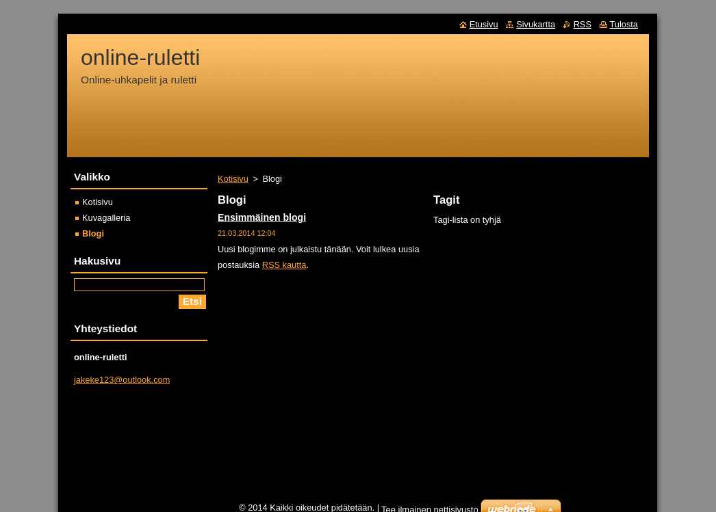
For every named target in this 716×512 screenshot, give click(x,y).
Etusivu (484, 24)
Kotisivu (233, 179)
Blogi (93, 233)
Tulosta (624, 24)
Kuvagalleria (106, 218)
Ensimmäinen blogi (262, 217)
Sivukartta (535, 24)
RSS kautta (284, 265)
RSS (582, 24)
